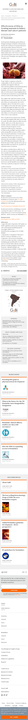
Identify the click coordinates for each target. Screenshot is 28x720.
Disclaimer (8, 705)
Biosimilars (8, 16)
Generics (4, 616)
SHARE (4, 572)
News (2, 622)
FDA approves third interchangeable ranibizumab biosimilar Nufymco (12, 279)
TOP (24, 572)
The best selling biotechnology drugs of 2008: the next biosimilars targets (13, 337)
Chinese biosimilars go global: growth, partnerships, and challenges (12, 326)
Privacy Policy (17, 594)
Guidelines (4, 655)
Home (2, 16)
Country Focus (5, 652)
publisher (5, 259)
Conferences (5, 668)
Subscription (5, 691)
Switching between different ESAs (10, 219)
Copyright (14, 705)
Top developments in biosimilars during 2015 (13, 206)
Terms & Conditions (21, 703)
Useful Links (5, 682)
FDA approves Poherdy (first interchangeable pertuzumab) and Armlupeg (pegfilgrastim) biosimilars (14, 283)
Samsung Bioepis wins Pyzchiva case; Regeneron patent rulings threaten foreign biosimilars (13, 322)
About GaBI (5, 334)
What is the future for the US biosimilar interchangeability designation (13, 354)
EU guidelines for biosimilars (10, 343)
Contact (21, 705)
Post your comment (8, 37)
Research (14, 16)
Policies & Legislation (7, 659)
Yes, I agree (14, 717)
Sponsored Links (6, 675)
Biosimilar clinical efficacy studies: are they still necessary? (12, 425)
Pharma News (5, 678)
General (3, 619)
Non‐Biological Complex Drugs (10, 649)
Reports (3, 662)
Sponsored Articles (7, 672)
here (25, 214)
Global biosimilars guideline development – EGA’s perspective (12, 525)
